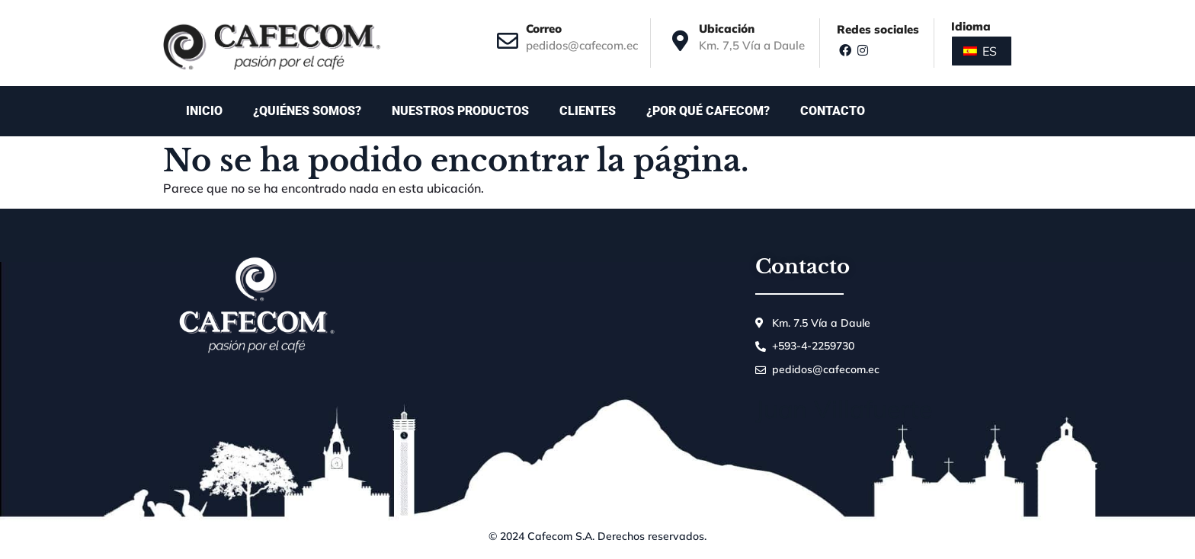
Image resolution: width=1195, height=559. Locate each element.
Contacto (836, 111)
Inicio (204, 111)
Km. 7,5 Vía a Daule (752, 45)
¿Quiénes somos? (307, 111)
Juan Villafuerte (843, 409)
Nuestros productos (460, 111)
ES (980, 51)
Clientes (587, 111)
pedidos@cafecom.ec (582, 45)
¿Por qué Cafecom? (708, 111)
